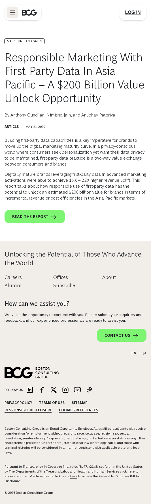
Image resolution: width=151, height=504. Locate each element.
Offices (60, 277)
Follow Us (14, 390)
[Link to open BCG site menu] (12, 12)
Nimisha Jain (58, 115)
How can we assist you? (37, 303)
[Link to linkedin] (29, 390)
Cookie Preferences (78, 410)
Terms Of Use (52, 403)
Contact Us (122, 335)
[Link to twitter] (53, 390)
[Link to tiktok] (89, 390)
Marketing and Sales (24, 41)
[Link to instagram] (65, 390)
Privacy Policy (18, 403)
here (131, 471)
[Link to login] (133, 12)
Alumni (13, 285)
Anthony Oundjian (27, 115)
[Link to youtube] (77, 390)
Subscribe (64, 285)
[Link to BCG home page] (29, 12)
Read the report (34, 216)
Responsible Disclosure (28, 410)
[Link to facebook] (41, 390)
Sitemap (80, 403)
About (109, 277)
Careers (13, 277)
